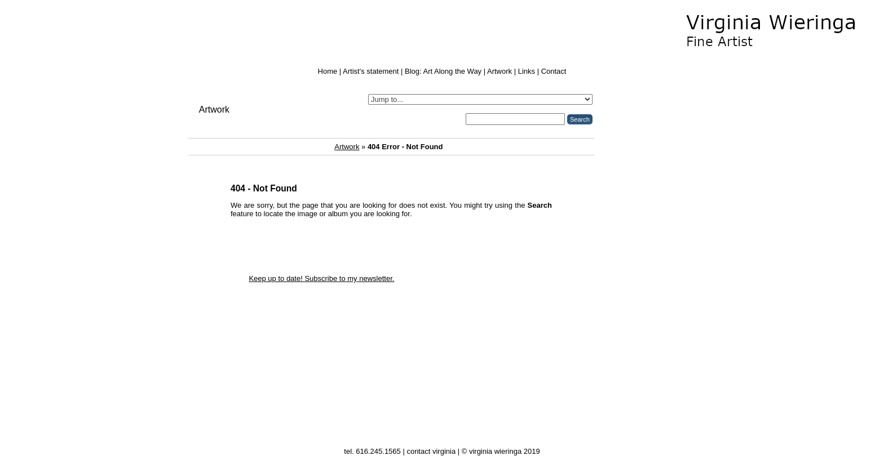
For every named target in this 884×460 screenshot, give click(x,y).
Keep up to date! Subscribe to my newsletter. (321, 278)
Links (526, 71)
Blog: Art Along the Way (443, 71)
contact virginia (431, 451)
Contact (554, 71)
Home (328, 71)
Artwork (499, 71)
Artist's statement (371, 71)
